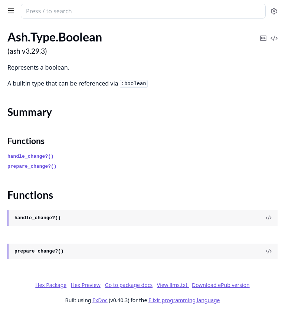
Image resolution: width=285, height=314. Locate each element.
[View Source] (268, 218)
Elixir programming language (184, 300)
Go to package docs (129, 285)
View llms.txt (173, 284)
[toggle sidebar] (9, 10)
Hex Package (50, 284)
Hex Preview (86, 284)
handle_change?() (30, 156)
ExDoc (100, 300)
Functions (26, 141)
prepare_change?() (32, 166)
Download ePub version (221, 284)
